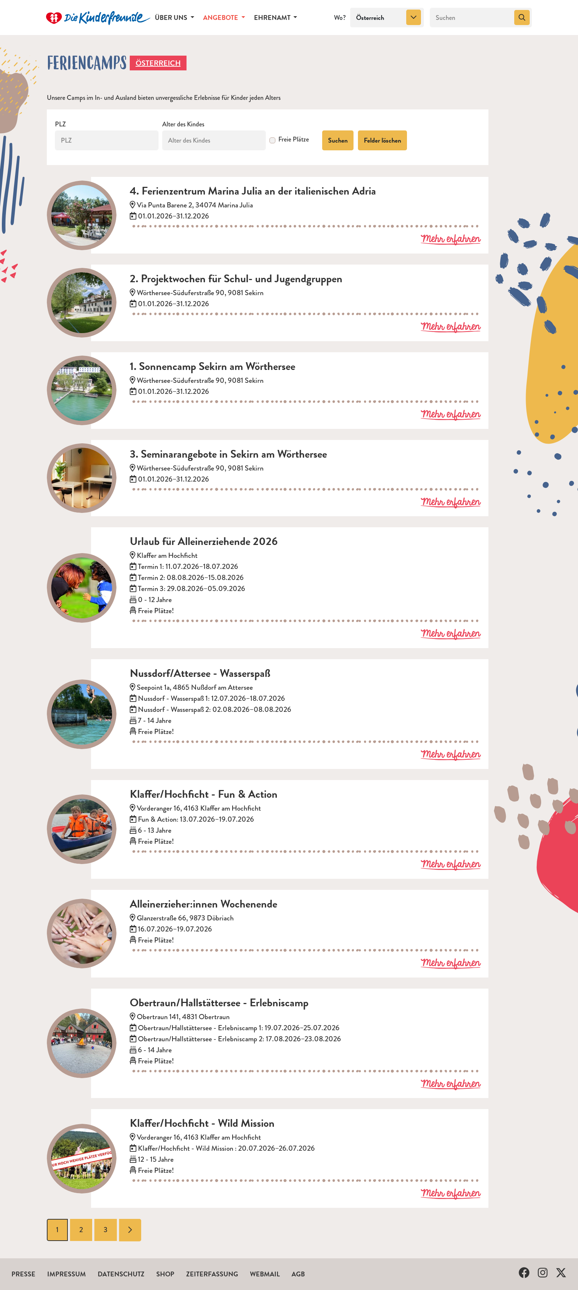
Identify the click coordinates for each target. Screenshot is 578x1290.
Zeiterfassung (212, 1274)
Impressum (66, 1274)
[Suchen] (471, 18)
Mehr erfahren (450, 239)
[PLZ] (107, 140)
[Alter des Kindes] (214, 140)
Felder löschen (382, 140)
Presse (23, 1274)
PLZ (60, 124)
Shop (165, 1274)
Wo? (340, 17)
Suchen (338, 140)
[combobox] (387, 18)
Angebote (221, 17)
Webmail (265, 1274)
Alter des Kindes (183, 124)
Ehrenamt (273, 17)
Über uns (172, 17)
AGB (298, 1274)
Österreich (158, 63)
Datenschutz (121, 1274)
